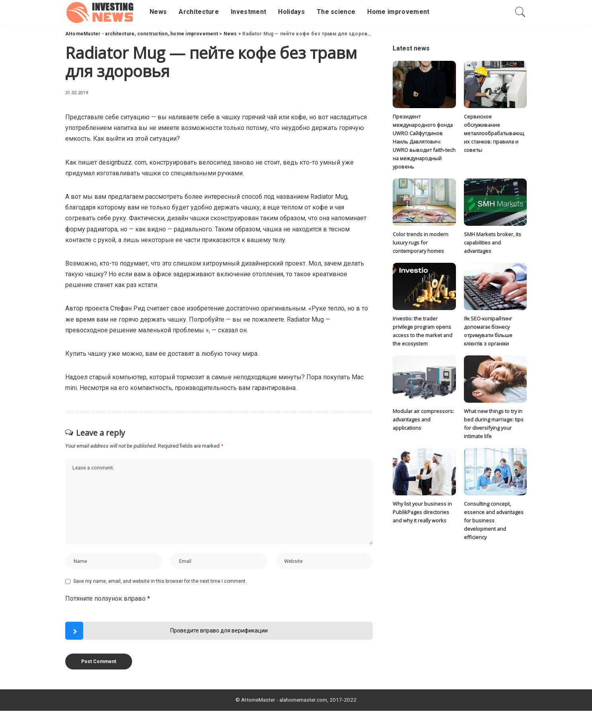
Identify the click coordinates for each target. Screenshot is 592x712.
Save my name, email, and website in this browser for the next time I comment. (160, 582)
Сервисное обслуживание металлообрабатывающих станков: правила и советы (494, 133)
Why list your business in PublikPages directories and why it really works (422, 514)
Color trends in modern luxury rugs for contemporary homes (420, 243)
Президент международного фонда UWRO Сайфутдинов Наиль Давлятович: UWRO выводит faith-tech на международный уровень (424, 142)
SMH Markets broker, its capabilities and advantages (492, 243)
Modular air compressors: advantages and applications (423, 421)
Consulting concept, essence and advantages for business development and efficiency (494, 522)
